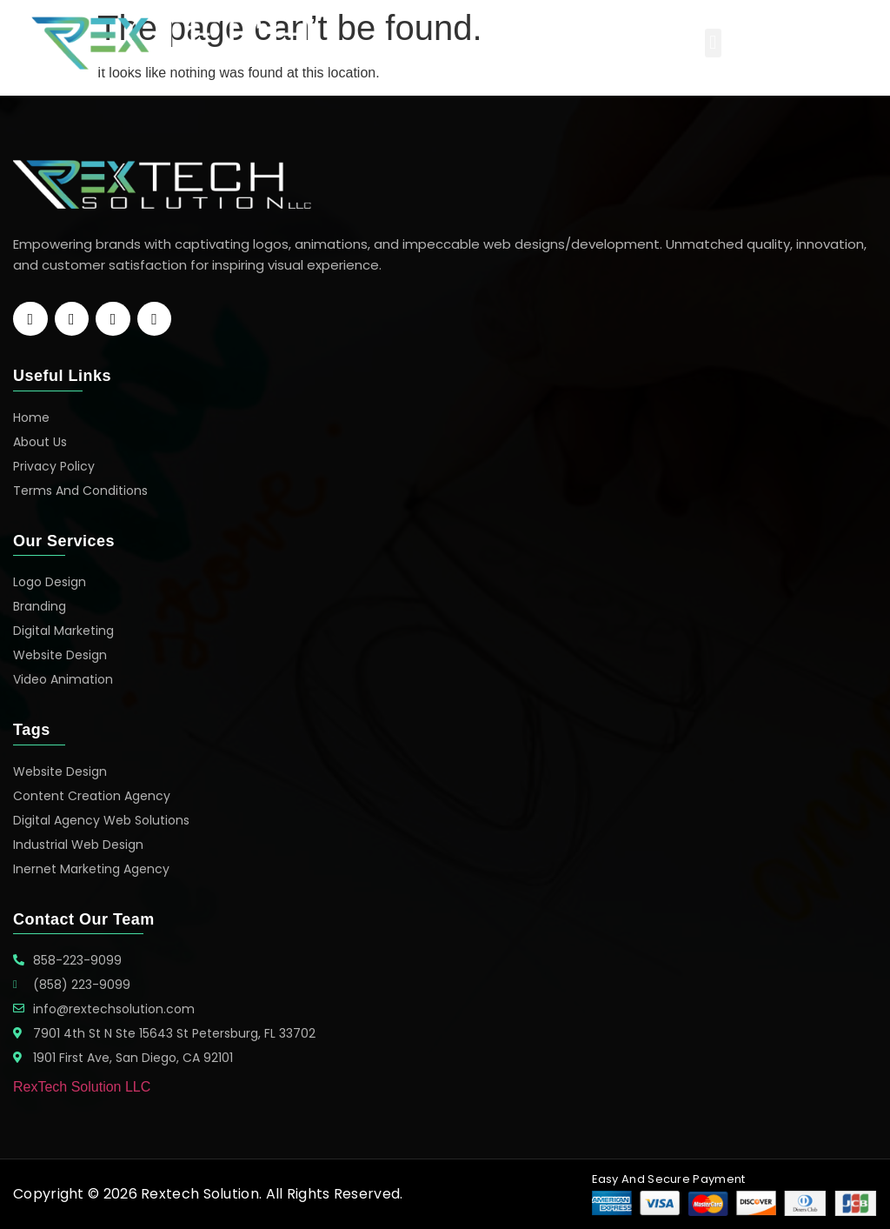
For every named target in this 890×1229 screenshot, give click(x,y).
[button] (713, 43)
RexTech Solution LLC (81, 1086)
